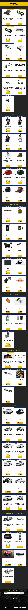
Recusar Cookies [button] (7, 607)
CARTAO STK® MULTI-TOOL (8, 250)
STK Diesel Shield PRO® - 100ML (20, 541)
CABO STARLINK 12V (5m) (8, 35)
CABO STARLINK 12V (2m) (20, 18)
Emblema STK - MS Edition (8, 378)
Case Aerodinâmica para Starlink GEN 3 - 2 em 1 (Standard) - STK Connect (20, 54)
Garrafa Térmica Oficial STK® (8, 340)
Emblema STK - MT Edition (8, 396)
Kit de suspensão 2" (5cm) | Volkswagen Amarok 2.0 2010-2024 (20, 435)
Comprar (7, 41)
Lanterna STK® (20, 250)
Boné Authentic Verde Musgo (20, 177)
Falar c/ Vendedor (20, 422)
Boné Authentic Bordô (7, 177)
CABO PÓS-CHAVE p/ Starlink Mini (20, 35)
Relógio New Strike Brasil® (8, 285)
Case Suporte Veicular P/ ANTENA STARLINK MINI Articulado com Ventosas (8, 88)
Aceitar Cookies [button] (20, 607)
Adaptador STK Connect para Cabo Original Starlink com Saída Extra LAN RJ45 (20, 88)
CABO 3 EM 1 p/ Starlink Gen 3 (7, 70)
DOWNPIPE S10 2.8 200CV (20, 524)
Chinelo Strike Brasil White (20, 267)
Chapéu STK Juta (20, 285)
